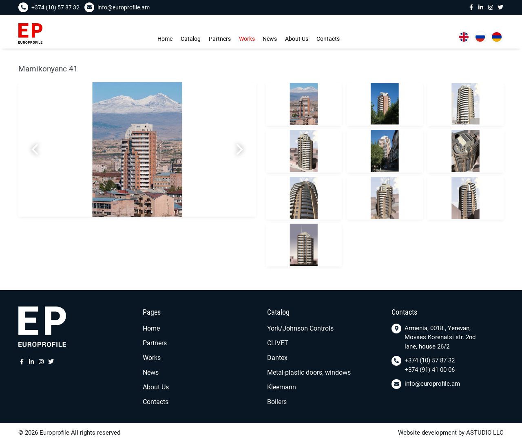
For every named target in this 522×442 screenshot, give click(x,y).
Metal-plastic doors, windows (309, 372)
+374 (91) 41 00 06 (430, 369)
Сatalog (191, 39)
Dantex (277, 358)
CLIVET (277, 343)
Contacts (328, 39)
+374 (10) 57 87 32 (430, 360)
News (270, 39)
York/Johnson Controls (300, 328)
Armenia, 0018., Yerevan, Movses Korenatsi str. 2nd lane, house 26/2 (440, 337)
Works (247, 39)
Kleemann (281, 387)
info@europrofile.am (432, 383)
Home (165, 39)
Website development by (431, 432)
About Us (296, 39)
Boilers (277, 402)
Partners (220, 39)
